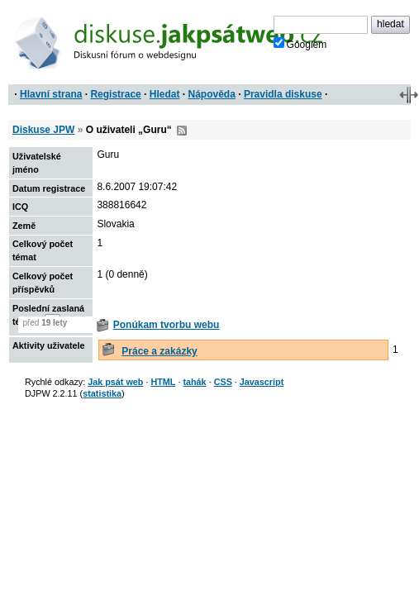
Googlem (300, 43)
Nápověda (212, 94)
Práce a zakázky (159, 351)
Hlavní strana (51, 94)
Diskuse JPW (43, 130)
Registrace (115, 94)
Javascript (261, 382)
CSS (223, 382)
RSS (182, 131)
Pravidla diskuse (283, 94)
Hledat (165, 94)
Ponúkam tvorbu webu (166, 325)
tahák (194, 382)
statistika (102, 393)
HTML (162, 382)
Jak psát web (115, 382)
